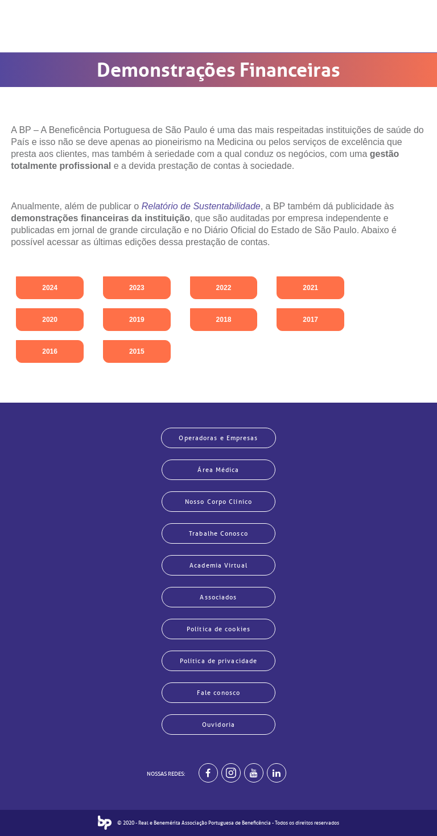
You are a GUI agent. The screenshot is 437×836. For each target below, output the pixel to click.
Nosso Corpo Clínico (218, 502)
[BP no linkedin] (276, 773)
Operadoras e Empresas (218, 438)
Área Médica (218, 470)
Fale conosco (218, 693)
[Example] (231, 773)
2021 (310, 288)
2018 (224, 320)
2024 (49, 288)
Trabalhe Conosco (218, 533)
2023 (137, 288)
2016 (49, 351)
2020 (49, 320)
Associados (218, 597)
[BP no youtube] (253, 773)
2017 (310, 320)
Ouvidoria (218, 725)
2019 (137, 320)
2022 (224, 288)
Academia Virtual (218, 565)
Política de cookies (218, 629)
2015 (137, 351)
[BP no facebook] (208, 773)
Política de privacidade (218, 661)
